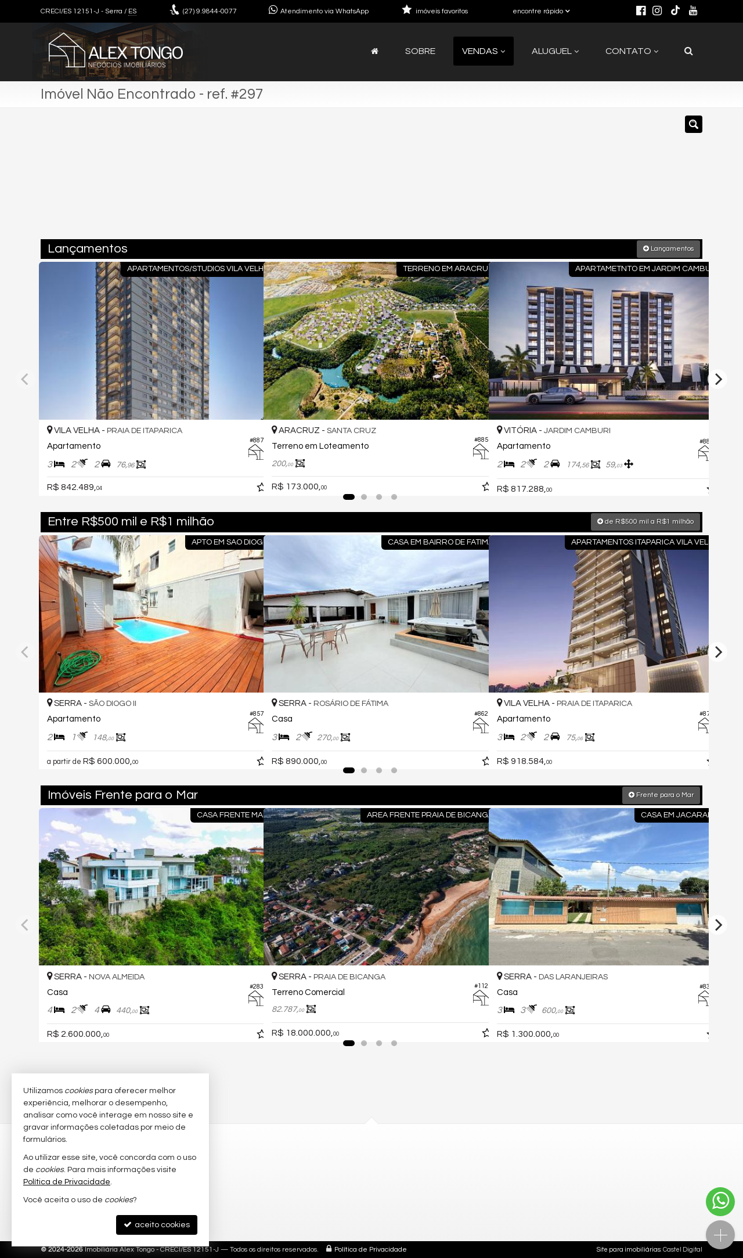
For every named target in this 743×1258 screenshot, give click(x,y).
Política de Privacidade (370, 1249)
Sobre (420, 51)
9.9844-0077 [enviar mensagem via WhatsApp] (210, 11)
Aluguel (555, 51)
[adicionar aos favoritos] (242, 475)
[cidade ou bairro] (477, 179)
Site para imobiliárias (629, 1249)
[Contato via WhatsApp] (720, 1201)
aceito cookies (157, 1224)
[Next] (717, 378)
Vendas (483, 51)
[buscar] (565, 179)
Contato (631, 51)
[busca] (689, 51)
